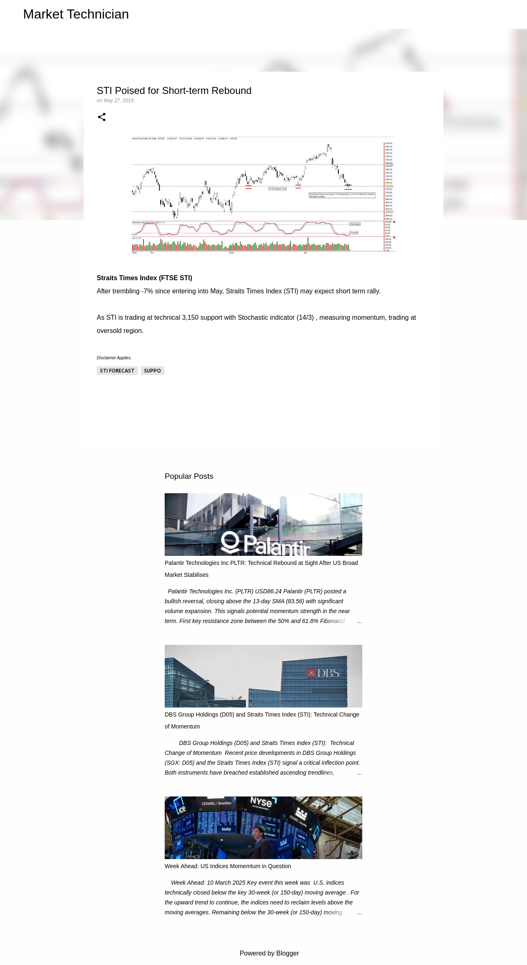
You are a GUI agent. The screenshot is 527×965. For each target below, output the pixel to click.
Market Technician (76, 14)
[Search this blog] (477, 14)
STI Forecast (117, 370)
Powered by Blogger (263, 953)
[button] (102, 118)
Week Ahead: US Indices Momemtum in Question (228, 866)
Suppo (152, 370)
